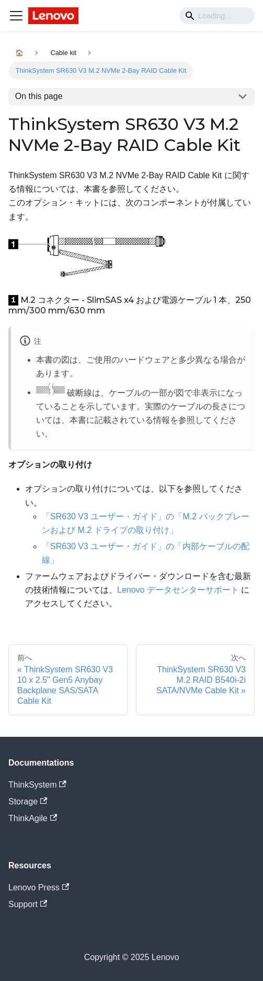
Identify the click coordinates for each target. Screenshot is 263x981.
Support (27, 904)
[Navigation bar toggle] (16, 16)
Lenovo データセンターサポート (178, 589)
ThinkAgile (32, 818)
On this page (39, 96)
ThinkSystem (37, 784)
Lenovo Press (38, 887)
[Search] (217, 15)
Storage (27, 801)
